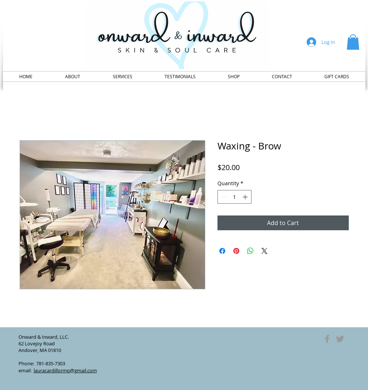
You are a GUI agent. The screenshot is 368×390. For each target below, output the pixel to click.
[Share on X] (264, 250)
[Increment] (245, 196)
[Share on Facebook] (222, 250)
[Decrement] (223, 196)
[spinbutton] (234, 196)
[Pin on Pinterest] (236, 250)
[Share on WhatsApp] (250, 250)
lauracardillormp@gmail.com (65, 370)
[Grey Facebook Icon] (327, 339)
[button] (353, 42)
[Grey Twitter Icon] (340, 339)
